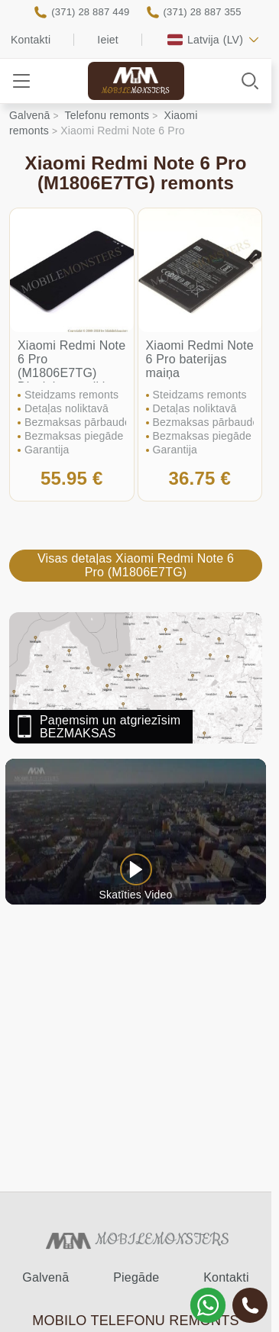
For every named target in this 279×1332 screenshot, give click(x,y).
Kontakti (30, 40)
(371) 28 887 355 (203, 12)
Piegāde (136, 1277)
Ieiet (107, 40)
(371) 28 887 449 (90, 12)
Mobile (136, 91)
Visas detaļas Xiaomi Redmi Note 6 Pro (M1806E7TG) (135, 565)
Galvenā (45, 1277)
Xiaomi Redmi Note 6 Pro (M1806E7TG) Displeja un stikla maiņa (71, 373)
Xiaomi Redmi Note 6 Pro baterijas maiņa (200, 359)
